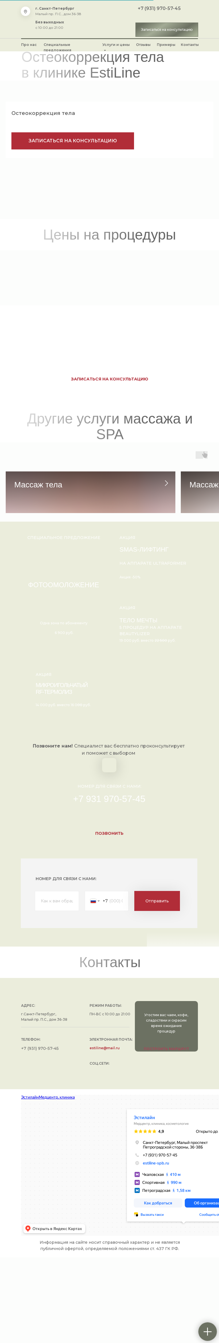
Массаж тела (38, 484)
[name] (57, 986)
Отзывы (143, 44)
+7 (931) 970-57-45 (159, 8)
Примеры (166, 44)
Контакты (190, 44)
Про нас (29, 44)
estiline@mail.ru (105, 1133)
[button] (166, 30)
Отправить (157, 986)
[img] (110, 19)
